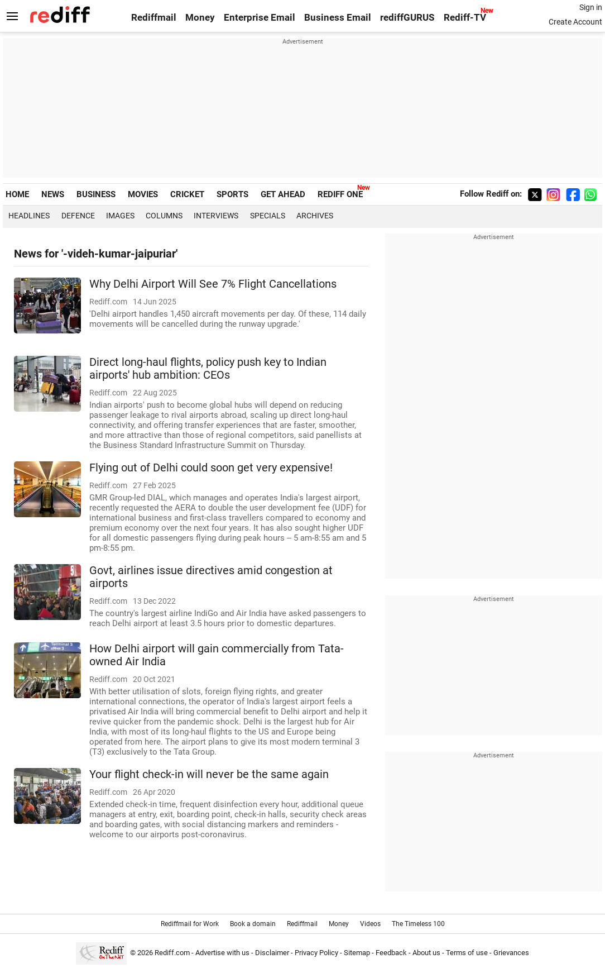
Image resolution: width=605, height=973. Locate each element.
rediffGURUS (407, 17)
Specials (267, 215)
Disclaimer (272, 952)
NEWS (52, 194)
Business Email (337, 17)
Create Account (575, 21)
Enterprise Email (259, 17)
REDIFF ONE (340, 194)
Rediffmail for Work (190, 924)
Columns (164, 215)
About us (426, 952)
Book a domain (253, 924)
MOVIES (143, 194)
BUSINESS (96, 194)
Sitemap (357, 952)
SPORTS (232, 194)
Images (120, 215)
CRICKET (187, 194)
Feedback (391, 952)
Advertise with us (222, 952)
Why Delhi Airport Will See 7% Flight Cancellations (213, 284)
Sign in (590, 7)
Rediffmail (153, 17)
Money (200, 17)
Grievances (511, 952)
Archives (314, 215)
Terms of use (467, 952)
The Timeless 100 (418, 924)
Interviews (216, 215)
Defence (78, 215)
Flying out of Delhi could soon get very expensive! (211, 467)
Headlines (29, 215)
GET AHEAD (283, 194)
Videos (370, 924)
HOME (17, 194)
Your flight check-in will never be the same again (209, 774)
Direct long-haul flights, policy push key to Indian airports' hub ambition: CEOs (207, 368)
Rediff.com (172, 952)
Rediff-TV (465, 17)
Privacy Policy (316, 952)
